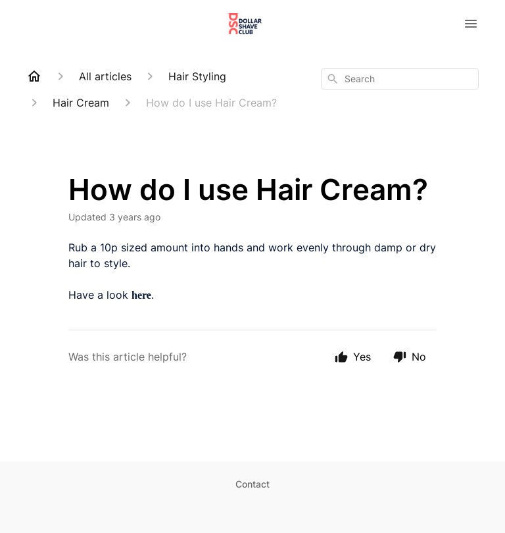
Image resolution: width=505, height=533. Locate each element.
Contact (252, 484)
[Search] (332, 79)
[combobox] (400, 78)
